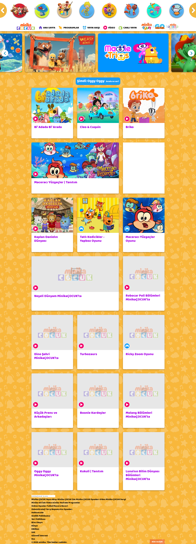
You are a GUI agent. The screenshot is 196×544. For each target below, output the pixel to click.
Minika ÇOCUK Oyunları (87, 499)
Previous (4, 53)
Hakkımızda (37, 512)
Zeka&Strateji (38, 509)
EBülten (35, 529)
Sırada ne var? (112, 81)
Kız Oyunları (66, 509)
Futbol (50, 506)
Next (191, 53)
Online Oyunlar (38, 506)
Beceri (64, 506)
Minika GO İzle (38, 502)
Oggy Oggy (96, 81)
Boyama (56, 509)
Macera (57, 506)
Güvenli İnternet (39, 535)
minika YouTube (60, 502)
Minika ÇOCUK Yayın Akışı (44, 499)
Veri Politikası (38, 519)
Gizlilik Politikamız (40, 515)
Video (102, 499)
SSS (33, 532)
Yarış (48, 509)
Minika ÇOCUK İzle (66, 499)
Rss (33, 539)
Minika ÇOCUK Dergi (116, 499)
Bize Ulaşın (37, 522)
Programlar (74, 502)
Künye (34, 525)
